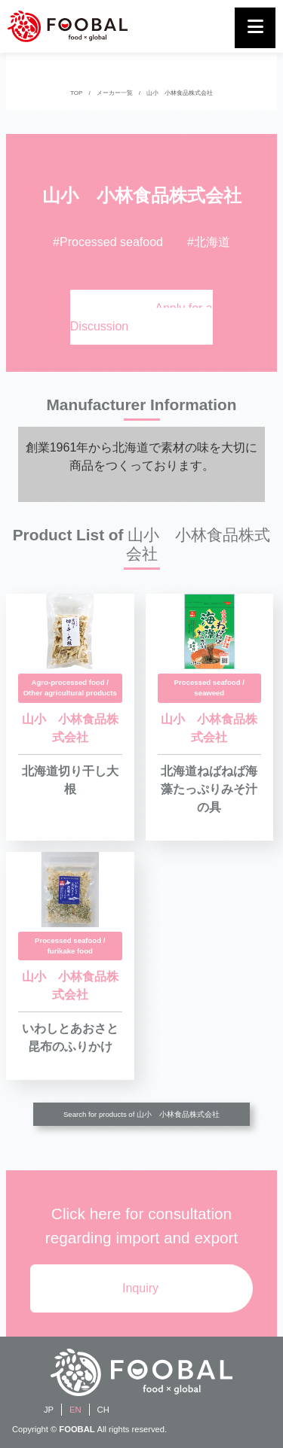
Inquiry (140, 1288)
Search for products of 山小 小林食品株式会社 (141, 1114)
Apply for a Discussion (141, 317)
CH (103, 1409)
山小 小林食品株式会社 (179, 93)
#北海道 (208, 242)
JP (49, 1409)
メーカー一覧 (115, 93)
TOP (76, 93)
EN (75, 1409)
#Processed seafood (108, 242)
